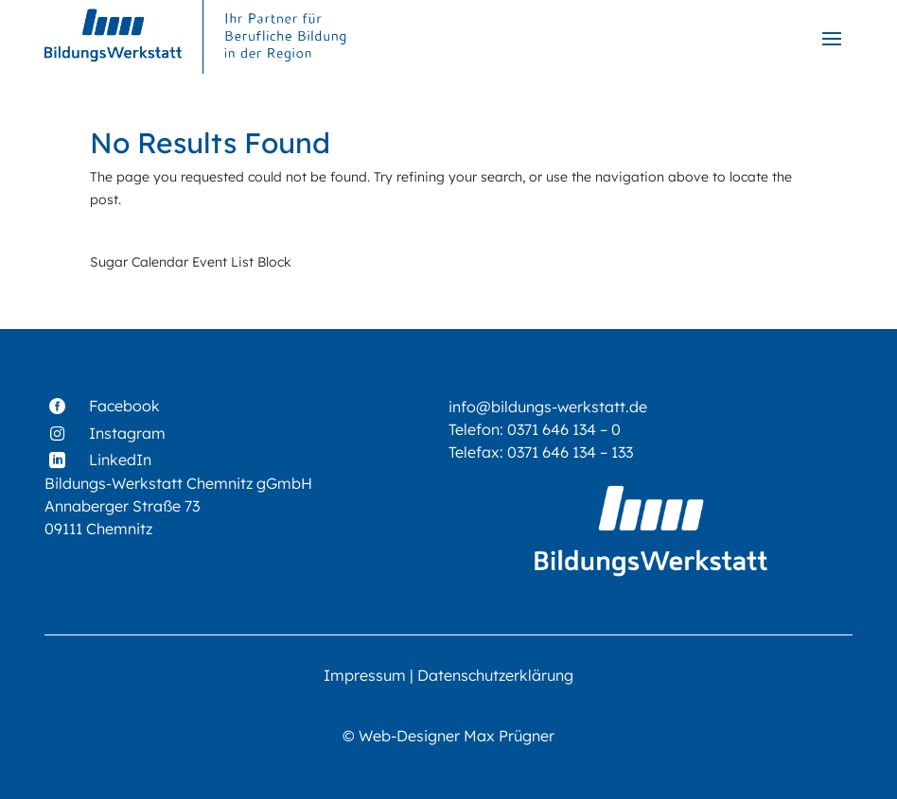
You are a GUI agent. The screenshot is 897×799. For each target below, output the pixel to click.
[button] (832, 38)
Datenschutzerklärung (495, 675)
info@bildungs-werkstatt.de (547, 406)
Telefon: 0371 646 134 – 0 (534, 429)
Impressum (365, 675)
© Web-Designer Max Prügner (448, 735)
